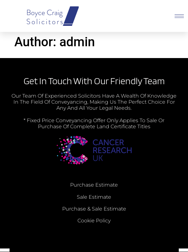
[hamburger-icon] (179, 16)
